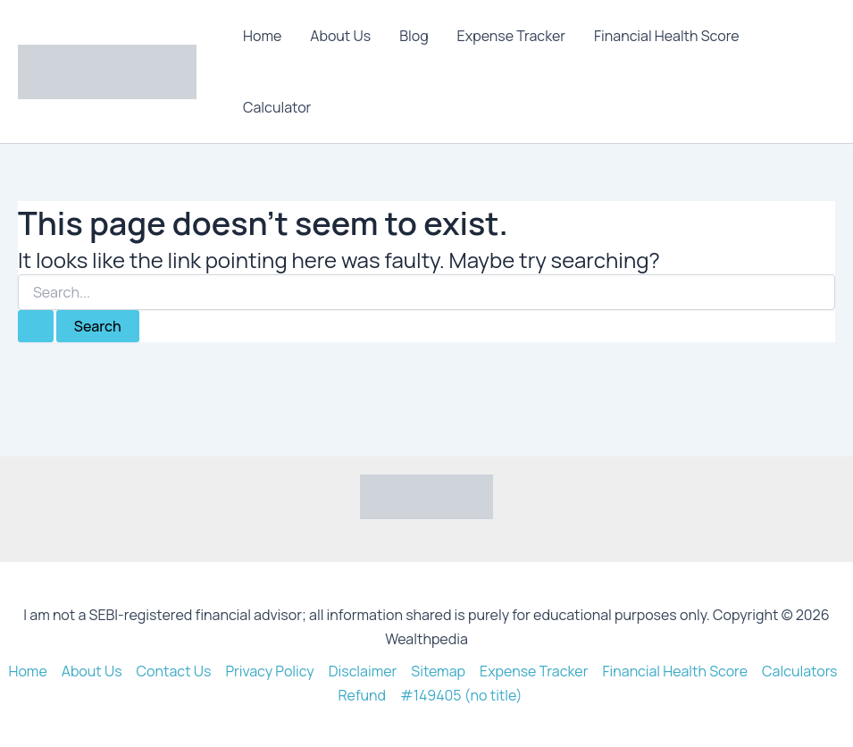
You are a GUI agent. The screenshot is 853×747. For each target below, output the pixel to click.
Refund (362, 695)
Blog (413, 36)
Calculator (277, 107)
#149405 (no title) (461, 695)
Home (262, 36)
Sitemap (438, 671)
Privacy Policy (269, 671)
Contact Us (174, 671)
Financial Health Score (667, 36)
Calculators (799, 671)
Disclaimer (363, 671)
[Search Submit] (36, 326)
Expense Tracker (511, 36)
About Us (340, 36)
